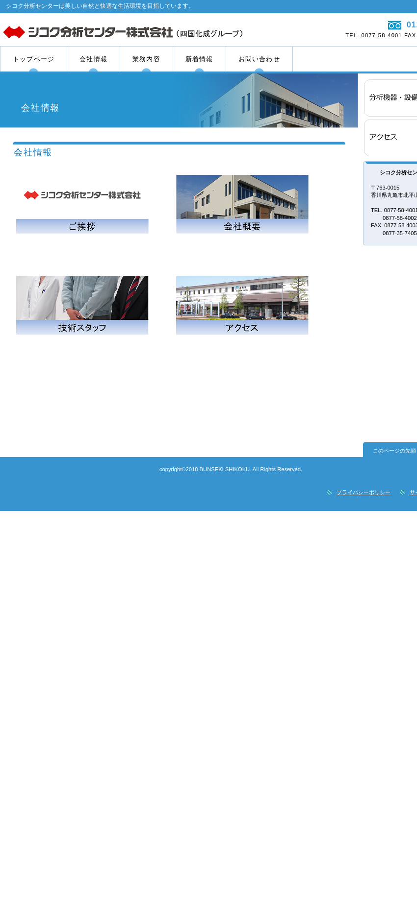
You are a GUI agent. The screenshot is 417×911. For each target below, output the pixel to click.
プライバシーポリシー (364, 492)
